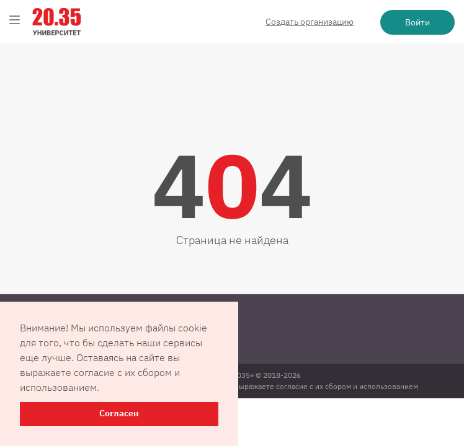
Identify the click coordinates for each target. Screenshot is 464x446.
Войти (417, 22)
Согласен (119, 413)
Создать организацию (309, 21)
